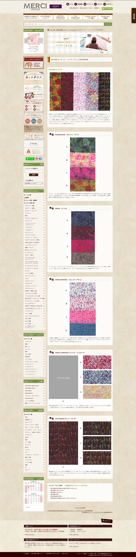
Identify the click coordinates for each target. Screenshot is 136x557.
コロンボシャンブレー (31, 286)
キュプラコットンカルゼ (31, 268)
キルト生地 (28, 354)
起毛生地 (27, 356)
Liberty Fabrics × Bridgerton (32, 242)
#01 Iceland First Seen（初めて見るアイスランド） (64, 488)
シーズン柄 (28, 195)
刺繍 (26, 465)
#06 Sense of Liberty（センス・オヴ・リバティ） (63, 498)
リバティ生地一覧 (29, 203)
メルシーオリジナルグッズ (32, 316)
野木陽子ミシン (29, 419)
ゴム (26, 452)
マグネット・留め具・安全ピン (33, 432)
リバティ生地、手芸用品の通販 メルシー (58, 29)
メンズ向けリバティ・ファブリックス (31, 326)
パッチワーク (28, 460)
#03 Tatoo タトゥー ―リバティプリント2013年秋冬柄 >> (97, 512)
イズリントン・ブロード (31, 237)
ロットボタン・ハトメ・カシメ (33, 429)
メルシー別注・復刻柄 (31, 200)
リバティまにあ (72, 29)
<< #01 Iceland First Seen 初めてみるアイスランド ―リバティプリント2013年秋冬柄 (70, 510)
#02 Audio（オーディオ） (57, 490)
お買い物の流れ (73, 8)
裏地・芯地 (28, 457)
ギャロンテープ (29, 364)
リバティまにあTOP (80, 507)
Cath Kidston (28, 390)
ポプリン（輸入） (29, 255)
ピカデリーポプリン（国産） (32, 240)
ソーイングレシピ (29, 374)
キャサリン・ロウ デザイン (32, 395)
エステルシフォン (29, 281)
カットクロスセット (30, 303)
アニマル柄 (28, 323)
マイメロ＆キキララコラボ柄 (32, 296)
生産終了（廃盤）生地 (31, 291)
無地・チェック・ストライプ (32, 403)
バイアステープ (29, 311)
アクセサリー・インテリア (32, 454)
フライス (27, 271)
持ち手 (27, 437)
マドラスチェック (29, 288)
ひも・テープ (28, 422)
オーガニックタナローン (31, 218)
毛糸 (26, 417)
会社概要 (26, 553)
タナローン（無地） (30, 208)
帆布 (26, 215)
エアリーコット (29, 232)
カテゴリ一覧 (28, 339)
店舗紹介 (96, 8)
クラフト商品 (28, 462)
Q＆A (90, 8)
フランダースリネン (30, 235)
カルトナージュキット (31, 369)
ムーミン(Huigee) (29, 400)
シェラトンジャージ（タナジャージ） (30, 224)
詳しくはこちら (30, 534)
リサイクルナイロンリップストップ (30, 258)
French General (29, 398)
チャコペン (28, 444)
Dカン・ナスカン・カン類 (32, 427)
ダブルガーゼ (28, 283)
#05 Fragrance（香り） (57, 496)
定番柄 (27, 197)
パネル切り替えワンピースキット (33, 308)
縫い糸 (27, 447)
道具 (26, 439)
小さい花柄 (28, 321)
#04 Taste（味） (55, 494)
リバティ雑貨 (28, 313)
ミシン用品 (28, 442)
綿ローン (27, 346)
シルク (27, 278)
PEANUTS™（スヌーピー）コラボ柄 (34, 298)
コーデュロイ (28, 227)
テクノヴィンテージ (30, 275)
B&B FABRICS (29, 393)
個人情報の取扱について (37, 553)
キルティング (28, 220)
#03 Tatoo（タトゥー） (57, 492)
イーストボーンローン (31, 245)
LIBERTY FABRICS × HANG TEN (33, 306)
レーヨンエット (29, 252)
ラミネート (28, 213)
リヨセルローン (29, 230)
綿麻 (26, 344)
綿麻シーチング (29, 247)
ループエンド (28, 434)
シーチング (28, 341)
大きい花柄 (28, 318)
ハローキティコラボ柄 (31, 293)
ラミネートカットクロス (31, 361)
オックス (27, 349)
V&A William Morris (30, 388)
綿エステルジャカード (31, 250)
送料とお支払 (83, 8)
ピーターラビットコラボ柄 (32, 301)
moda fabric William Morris (32, 385)
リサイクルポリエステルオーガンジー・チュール (31, 262)
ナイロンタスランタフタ (31, 265)
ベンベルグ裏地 (29, 273)
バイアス (27, 449)
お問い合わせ (65, 553)
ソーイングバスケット (31, 371)
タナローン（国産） (30, 205)
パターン (27, 470)
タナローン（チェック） (31, 210)
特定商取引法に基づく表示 (52, 553)
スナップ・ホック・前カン (32, 424)
